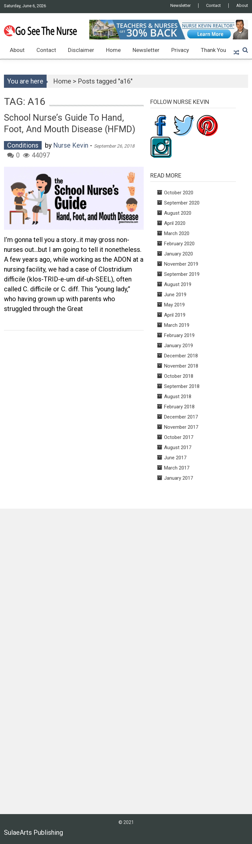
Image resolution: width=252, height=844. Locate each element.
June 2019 (175, 295)
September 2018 (182, 386)
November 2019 (181, 264)
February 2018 (179, 407)
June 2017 (175, 458)
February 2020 (179, 244)
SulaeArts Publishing (33, 832)
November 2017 (181, 427)
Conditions (22, 145)
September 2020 (182, 203)
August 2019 (177, 284)
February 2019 (179, 335)
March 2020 (176, 233)
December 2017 (181, 417)
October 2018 (178, 376)
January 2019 (178, 346)
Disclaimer (81, 50)
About (242, 5)
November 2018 (181, 366)
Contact (213, 5)
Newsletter (180, 5)
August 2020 (177, 213)
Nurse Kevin (70, 145)
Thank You (213, 50)
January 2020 (178, 254)
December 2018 (181, 356)
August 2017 (177, 447)
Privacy (180, 50)
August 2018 (177, 396)
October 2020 (178, 193)
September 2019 (182, 274)
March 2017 (176, 468)
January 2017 (178, 478)
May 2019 (174, 305)
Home (113, 50)
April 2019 (174, 315)
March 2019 (176, 325)
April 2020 (174, 223)
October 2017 (178, 437)
